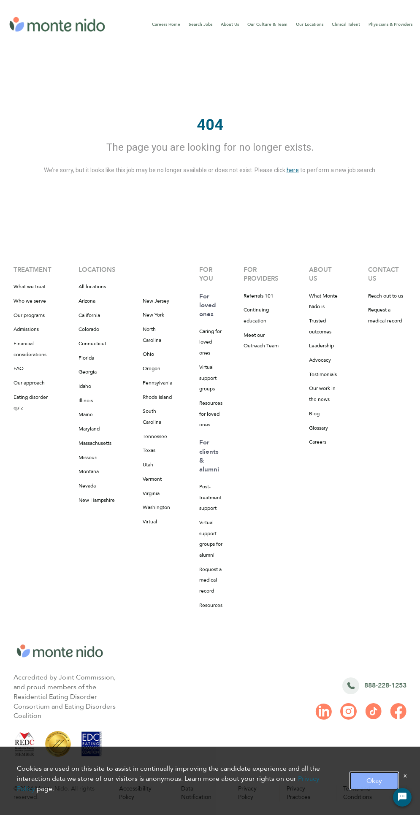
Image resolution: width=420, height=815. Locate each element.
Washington (156, 507)
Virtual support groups (208, 378)
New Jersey (156, 301)
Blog (314, 413)
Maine (86, 414)
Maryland (89, 428)
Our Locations (309, 24)
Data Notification (196, 793)
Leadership (321, 345)
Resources (210, 605)
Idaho (85, 386)
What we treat (30, 286)
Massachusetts (95, 443)
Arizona (87, 301)
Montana (89, 471)
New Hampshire (97, 500)
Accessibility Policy (135, 793)
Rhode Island (157, 397)
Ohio (148, 354)
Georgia (88, 371)
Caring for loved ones (210, 342)
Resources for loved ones (210, 414)
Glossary (318, 428)
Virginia (151, 493)
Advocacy (320, 360)
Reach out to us (385, 295)
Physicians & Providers (390, 24)
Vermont (152, 479)
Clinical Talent (346, 24)
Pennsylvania (157, 382)
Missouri (88, 457)
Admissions (26, 329)
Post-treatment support (210, 497)
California (89, 315)
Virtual (150, 521)
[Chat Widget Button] (402, 797)
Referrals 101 (259, 295)
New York (153, 314)
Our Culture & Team (267, 24)
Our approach (29, 382)
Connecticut (92, 343)
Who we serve (30, 301)
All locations (92, 286)
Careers (317, 442)
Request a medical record (210, 580)
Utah (148, 464)
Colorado (89, 329)
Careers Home (166, 24)
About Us (230, 24)
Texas (149, 450)
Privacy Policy (247, 793)
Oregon (151, 368)
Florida (86, 358)
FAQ (19, 368)
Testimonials (323, 374)
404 (210, 125)
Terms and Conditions (357, 793)
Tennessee (155, 436)
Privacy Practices (298, 793)
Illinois (86, 400)
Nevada (87, 485)
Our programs (29, 315)
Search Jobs (200, 24)
